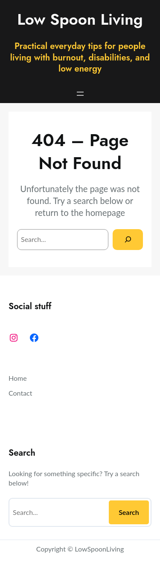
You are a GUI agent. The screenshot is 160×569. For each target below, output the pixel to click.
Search (129, 512)
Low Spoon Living (80, 19)
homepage (105, 212)
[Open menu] (80, 94)
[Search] (128, 239)
